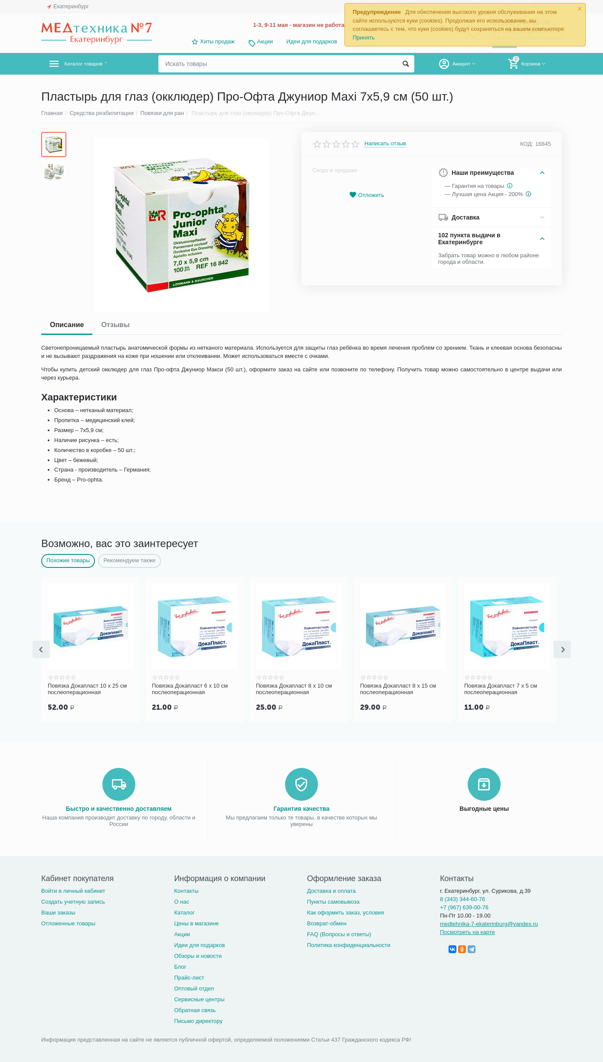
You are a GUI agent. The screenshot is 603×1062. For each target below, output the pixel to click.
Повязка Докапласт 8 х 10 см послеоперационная (294, 689)
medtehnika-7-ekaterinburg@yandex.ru (489, 923)
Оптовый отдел (194, 987)
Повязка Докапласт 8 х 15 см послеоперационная (398, 689)
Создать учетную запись (73, 901)
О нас (181, 901)
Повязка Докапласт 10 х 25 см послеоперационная (87, 689)
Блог (180, 966)
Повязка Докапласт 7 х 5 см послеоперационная (500, 689)
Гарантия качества (301, 807)
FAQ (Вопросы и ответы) (339, 933)
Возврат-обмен (327, 922)
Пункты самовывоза (333, 901)
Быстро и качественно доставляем (119, 807)
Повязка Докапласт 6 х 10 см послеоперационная (190, 689)
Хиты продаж (217, 41)
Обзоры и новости (198, 955)
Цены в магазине (196, 922)
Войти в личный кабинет (73, 890)
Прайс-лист (189, 977)
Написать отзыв (385, 144)
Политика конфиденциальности (348, 944)
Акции (265, 41)
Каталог (184, 911)
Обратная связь (195, 1009)
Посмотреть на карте (467, 931)
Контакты (186, 890)
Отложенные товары (68, 922)
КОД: (526, 144)
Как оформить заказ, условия (345, 911)
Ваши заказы (58, 911)
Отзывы (115, 324)
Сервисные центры (199, 998)
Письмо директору (198, 1020)
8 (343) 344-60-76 (462, 898)
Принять (364, 37)
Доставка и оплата (331, 890)
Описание (67, 324)
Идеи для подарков (311, 41)
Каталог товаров (92, 63)
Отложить (366, 195)
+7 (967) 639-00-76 (464, 906)
